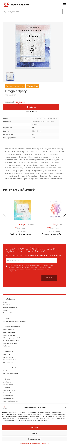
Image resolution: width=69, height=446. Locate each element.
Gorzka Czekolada (10, 368)
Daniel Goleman (8, 395)
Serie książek (9, 351)
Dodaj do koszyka (31, 111)
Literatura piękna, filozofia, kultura (13, 338)
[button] (66, 407)
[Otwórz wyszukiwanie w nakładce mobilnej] (33, 11)
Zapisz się (49, 278)
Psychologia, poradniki (15, 86)
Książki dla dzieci (8, 329)
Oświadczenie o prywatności (40, 443)
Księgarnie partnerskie (10, 307)
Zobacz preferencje (34, 439)
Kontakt (5, 310)
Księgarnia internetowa (12, 326)
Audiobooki (6, 346)
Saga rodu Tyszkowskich (10, 373)
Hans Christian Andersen (10, 401)
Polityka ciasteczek (26, 443)
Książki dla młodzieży (9, 332)
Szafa (33, 128)
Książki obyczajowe (9, 335)
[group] (33, 46)
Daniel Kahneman (8, 398)
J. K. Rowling (7, 382)
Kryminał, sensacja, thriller (11, 340)
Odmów (34, 433)
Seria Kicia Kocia (8, 362)
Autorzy (7, 379)
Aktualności (6, 305)
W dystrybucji (32, 86)
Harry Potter (7, 354)
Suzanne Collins (8, 385)
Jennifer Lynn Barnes (9, 390)
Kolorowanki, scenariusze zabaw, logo (14, 321)
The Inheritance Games (10, 360)
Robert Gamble (7, 313)
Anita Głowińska (8, 393)
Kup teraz (31, 107)
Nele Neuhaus (7, 371)
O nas (5, 302)
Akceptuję (34, 427)
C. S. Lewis (6, 387)
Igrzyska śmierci (8, 357)
